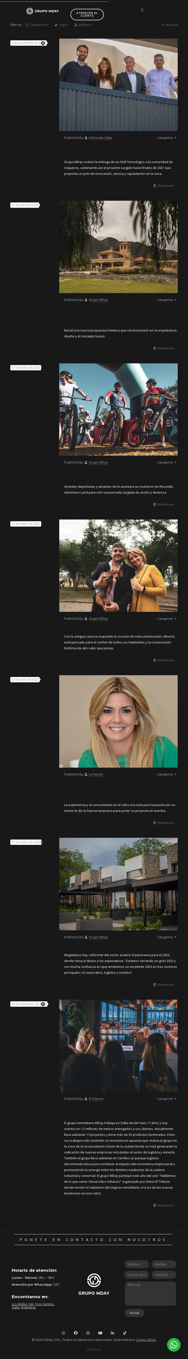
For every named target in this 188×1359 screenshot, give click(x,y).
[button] (142, 10)
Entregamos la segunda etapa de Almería (109, 626)
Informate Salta (100, 137)
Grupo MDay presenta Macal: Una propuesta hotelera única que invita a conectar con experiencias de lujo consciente (112, 314)
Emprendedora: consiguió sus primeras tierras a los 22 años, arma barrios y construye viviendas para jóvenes (120, 788)
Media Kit (94, 1349)
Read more (166, 185)
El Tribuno (96, 1098)
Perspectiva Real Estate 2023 (96, 945)
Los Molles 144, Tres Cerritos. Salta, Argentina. (33, 1305)
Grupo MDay (98, 300)
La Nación (96, 774)
